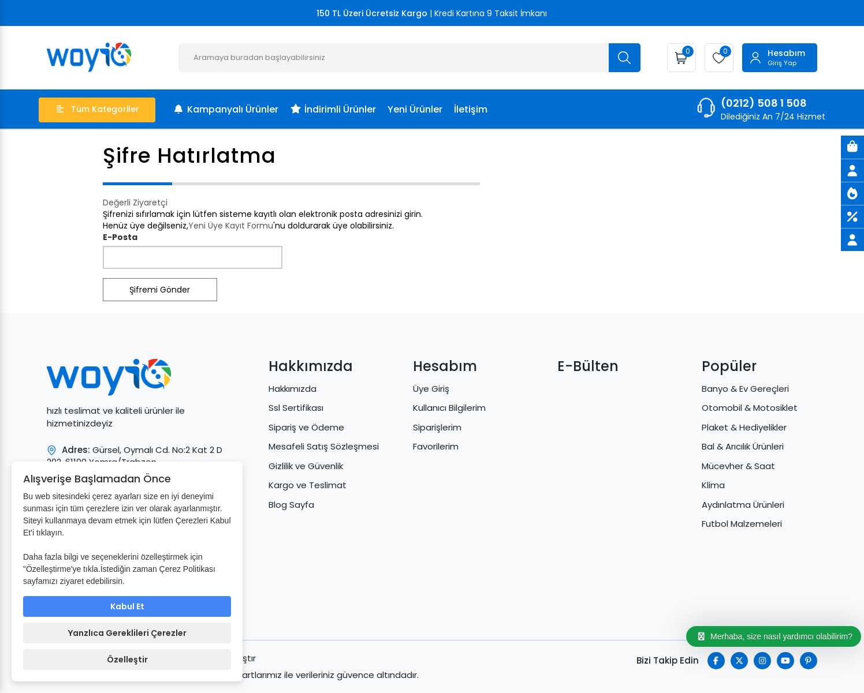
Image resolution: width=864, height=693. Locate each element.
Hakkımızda (292, 389)
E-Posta (120, 237)
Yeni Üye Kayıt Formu (230, 225)
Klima (713, 485)
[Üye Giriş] (852, 170)
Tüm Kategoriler (97, 109)
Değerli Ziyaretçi (135, 202)
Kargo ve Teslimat (308, 485)
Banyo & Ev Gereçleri (745, 389)
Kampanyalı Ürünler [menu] (225, 109)
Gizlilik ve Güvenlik (306, 466)
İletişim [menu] (470, 109)
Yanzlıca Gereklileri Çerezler (127, 633)
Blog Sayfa (291, 505)
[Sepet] (852, 147)
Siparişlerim (437, 427)
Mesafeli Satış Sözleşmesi (324, 446)
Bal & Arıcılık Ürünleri (743, 446)
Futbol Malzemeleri (742, 524)
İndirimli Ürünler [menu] (333, 109)
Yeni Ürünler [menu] (415, 109)
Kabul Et (127, 606)
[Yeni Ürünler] (852, 193)
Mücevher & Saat (738, 466)
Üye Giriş (431, 389)
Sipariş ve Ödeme (306, 427)
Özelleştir (127, 659)
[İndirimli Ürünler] (852, 216)
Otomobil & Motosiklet (750, 408)
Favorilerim (436, 446)
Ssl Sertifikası (296, 408)
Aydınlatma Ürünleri (743, 505)
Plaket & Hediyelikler (744, 427)
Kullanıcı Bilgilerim (449, 408)
